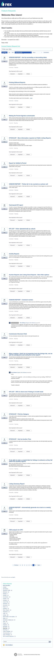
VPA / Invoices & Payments (8, 636)
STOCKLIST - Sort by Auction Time (20, 439)
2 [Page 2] (22, 565)
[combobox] (26, 641)
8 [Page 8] (35, 565)
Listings (4, 615)
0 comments (11, 169)
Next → (39, 565)
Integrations (5, 611)
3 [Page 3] (24, 565)
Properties (5, 624)
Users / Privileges (6, 634)
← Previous (15, 565)
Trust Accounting (6, 633)
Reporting (16, 67)
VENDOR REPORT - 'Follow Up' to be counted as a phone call (28, 184)
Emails (4, 606)
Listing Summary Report (16, 484)
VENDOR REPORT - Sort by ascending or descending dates (28, 57)
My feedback (46, 52)
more (31, 98)
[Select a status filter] (37, 52)
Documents (5, 605)
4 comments (11, 550)
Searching (5, 629)
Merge (4, 618)
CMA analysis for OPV (16, 530)
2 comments (11, 67)
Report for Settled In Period (17, 163)
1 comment (11, 148)
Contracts (5, 600)
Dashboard (5, 603)
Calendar (5, 595)
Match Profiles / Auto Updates (9, 616)
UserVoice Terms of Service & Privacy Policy (32, 654)
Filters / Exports (6, 610)
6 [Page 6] (31, 565)
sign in (13, 577)
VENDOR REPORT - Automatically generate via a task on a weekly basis (30, 508)
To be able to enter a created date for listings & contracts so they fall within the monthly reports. (30, 460)
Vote (4, 61)
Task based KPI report (16, 205)
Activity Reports (14, 254)
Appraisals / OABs (6, 590)
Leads (4, 613)
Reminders (5, 626)
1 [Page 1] (20, 565)
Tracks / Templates (6, 631)
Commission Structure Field (18, 334)
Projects (4, 623)
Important (21, 74)
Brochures (5, 592)
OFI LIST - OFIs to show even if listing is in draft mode (26, 392)
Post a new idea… (7, 585)
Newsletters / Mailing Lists (8, 619)
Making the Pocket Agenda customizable (22, 115)
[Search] (50, 642)
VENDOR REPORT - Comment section (21, 300)
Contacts (4, 598)
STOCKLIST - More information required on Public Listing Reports (30, 138)
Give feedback (9, 645)
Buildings (5, 593)
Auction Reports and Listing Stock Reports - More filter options (29, 275)
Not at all (13, 74)
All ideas (4, 587)
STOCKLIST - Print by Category (19, 414)
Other (4, 621)
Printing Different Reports (17, 82)
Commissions (5, 597)
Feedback (5, 608)
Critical (29, 74)
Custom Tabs (5, 601)
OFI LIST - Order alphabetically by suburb (22, 229)
